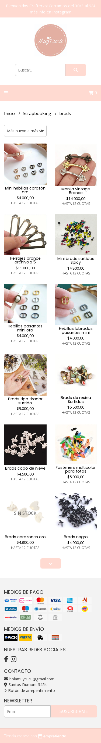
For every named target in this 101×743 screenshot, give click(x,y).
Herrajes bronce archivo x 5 (25, 260)
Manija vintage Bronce (75, 190)
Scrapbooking (37, 113)
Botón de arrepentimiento (29, 690)
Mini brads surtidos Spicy (75, 260)
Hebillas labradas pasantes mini (76, 330)
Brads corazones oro (25, 537)
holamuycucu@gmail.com (29, 678)
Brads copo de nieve (25, 468)
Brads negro (76, 537)
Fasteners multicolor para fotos (76, 469)
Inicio (10, 113)
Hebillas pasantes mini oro (25, 328)
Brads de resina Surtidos (76, 399)
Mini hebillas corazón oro (25, 190)
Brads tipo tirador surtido (25, 400)
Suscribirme (74, 711)
